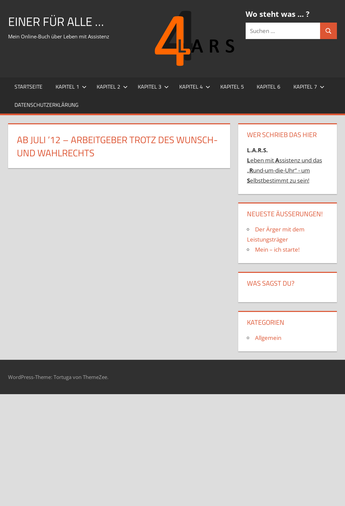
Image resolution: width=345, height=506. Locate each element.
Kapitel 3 (153, 87)
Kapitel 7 (308, 87)
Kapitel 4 (194, 87)
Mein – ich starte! (277, 249)
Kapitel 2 (112, 87)
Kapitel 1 (71, 87)
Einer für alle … (56, 21)
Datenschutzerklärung (46, 105)
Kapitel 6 (268, 87)
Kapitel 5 (232, 87)
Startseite (28, 87)
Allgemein (268, 338)
